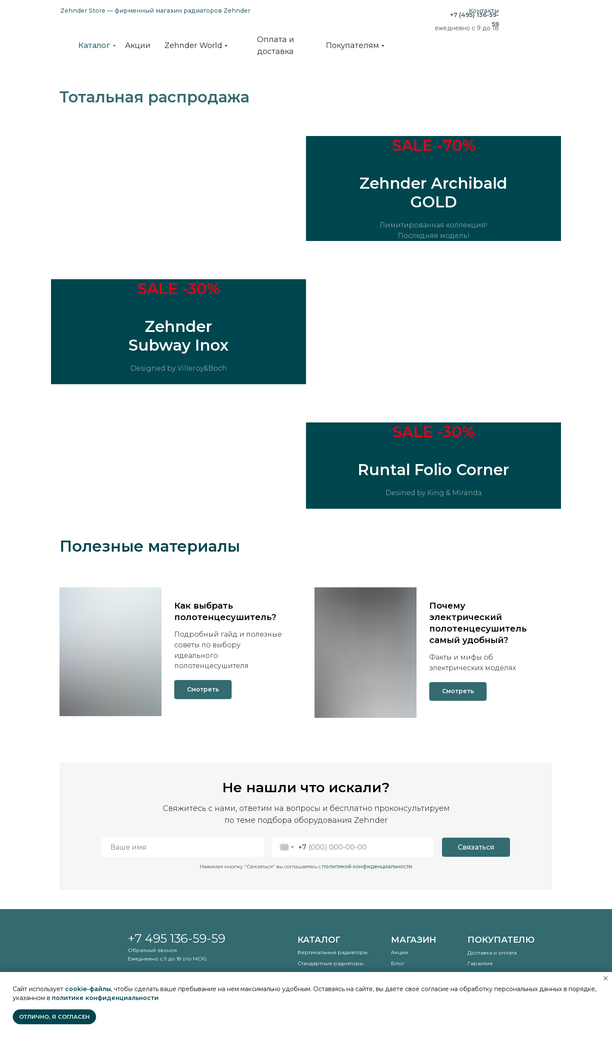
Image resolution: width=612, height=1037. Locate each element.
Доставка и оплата (492, 953)
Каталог (319, 940)
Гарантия (480, 963)
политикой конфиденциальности (367, 867)
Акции (399, 952)
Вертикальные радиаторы (333, 952)
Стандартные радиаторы (330, 963)
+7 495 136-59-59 (176, 939)
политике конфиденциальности (105, 998)
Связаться (476, 848)
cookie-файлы (88, 989)
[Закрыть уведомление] (605, 978)
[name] (183, 847)
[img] (531, 25)
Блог (398, 963)
